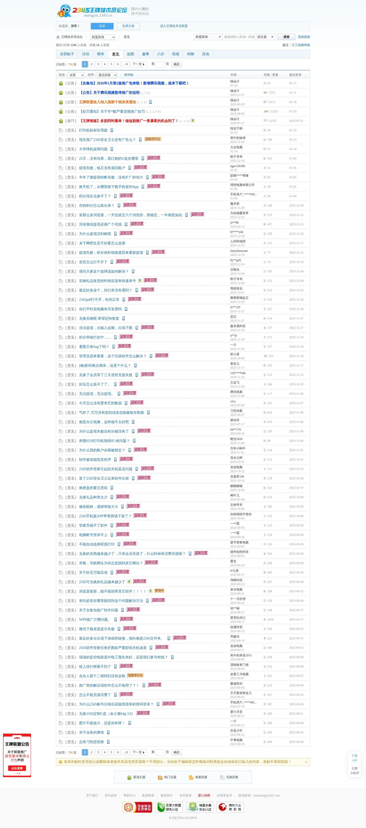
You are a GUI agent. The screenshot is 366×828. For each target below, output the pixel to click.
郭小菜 (234, 354)
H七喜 (234, 570)
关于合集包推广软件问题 (98, 610)
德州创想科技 (239, 552)
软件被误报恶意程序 (95, 460)
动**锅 (234, 608)
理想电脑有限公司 (242, 185)
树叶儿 (234, 495)
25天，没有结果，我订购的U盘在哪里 (109, 158)
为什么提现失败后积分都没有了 (104, 431)
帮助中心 (130, 795)
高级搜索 (304, 37)
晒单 (100, 54)
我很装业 (236, 288)
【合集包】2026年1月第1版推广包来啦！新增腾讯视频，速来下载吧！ (134, 83)
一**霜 (234, 523)
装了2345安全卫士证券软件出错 (104, 478)
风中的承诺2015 (241, 655)
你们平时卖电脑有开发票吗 (100, 309)
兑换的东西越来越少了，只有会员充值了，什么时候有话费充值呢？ (132, 554)
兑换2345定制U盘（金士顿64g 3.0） (107, 714)
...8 (126, 64)
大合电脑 (236, 147)
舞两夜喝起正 (239, 298)
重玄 (233, 561)
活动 (85, 54)
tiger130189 (237, 166)
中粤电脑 (236, 740)
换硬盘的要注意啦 (93, 488)
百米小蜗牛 (238, 448)
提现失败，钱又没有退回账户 (102, 168)
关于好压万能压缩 (93, 572)
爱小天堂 (236, 712)
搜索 (286, 37)
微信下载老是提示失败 (97, 629)
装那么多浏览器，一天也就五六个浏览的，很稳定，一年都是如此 (130, 215)
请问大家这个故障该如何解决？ (104, 271)
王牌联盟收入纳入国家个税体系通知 (107, 102)
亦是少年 (236, 730)
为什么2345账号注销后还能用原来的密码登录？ (116, 704)
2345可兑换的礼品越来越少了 (102, 582)
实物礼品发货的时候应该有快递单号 (107, 281)
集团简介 (167, 795)
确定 (177, 64)
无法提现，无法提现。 (97, 394)
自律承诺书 (224, 795)
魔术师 (234, 203)
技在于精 (236, 128)
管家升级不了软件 (93, 525)
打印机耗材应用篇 (93, 130)
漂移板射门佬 (239, 665)
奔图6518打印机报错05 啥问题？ (104, 441)
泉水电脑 (236, 589)
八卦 (160, 54)
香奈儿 (234, 363)
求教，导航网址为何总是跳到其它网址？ (111, 563)
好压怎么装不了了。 (95, 384)
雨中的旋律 (238, 138)
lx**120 (235, 307)
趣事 (145, 54)
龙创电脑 (236, 467)
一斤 (233, 345)
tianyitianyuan (239, 251)
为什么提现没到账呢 (95, 234)
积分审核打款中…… (95, 337)
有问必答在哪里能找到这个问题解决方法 (111, 601)
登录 (102, 26)
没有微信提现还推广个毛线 (100, 224)
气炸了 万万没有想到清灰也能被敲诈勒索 (111, 413)
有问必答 (111, 795)
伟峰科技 (236, 580)
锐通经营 (236, 627)
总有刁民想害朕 (91, 742)
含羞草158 (237, 476)
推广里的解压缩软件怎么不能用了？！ (109, 685)
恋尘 (233, 316)
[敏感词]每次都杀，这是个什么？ (105, 365)
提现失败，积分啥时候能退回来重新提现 (111, 253)
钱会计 (234, 81)
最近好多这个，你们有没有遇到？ (105, 290)
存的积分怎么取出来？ (97, 206)
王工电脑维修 (301, 45)
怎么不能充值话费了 (95, 695)
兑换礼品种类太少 (93, 497)
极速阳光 (236, 683)
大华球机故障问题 (93, 149)
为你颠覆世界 (239, 213)
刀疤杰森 (236, 410)
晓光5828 (236, 439)
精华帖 (128, 75)
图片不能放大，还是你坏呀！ (102, 723)
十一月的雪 (238, 599)
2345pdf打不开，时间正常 (99, 300)
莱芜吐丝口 (238, 617)
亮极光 (234, 636)
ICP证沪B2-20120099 (183, 818)
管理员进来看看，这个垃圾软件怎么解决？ (113, 356)
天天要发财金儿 (241, 693)
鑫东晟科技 (238, 326)
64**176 (235, 429)
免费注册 (128, 26)
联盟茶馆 (202, 37)
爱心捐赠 (204, 795)
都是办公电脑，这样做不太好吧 (104, 422)
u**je (233, 335)
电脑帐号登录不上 (93, 535)
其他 (205, 54)
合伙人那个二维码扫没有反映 (102, 676)
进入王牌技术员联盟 (174, 26)
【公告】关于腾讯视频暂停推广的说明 (109, 93)
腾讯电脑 (236, 392)
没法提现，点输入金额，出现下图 (105, 328)
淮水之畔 (236, 458)
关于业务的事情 (91, 732)
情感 (175, 54)
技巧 (70, 121)
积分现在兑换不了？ (95, 196)
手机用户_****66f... (243, 702)
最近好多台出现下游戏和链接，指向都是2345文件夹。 (121, 638)
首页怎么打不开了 (93, 262)
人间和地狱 (238, 241)
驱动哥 (234, 420)
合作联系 (185, 795)
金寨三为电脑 (239, 674)
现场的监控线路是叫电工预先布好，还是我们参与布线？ (123, 657)
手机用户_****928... (243, 194)
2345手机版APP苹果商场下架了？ (105, 516)
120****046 (238, 373)
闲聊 (190, 54)
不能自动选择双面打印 (97, 544)
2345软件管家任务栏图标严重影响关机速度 (113, 648)
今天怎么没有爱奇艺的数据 (100, 403)
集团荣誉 (148, 795)
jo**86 (234, 222)
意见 (127, 37)
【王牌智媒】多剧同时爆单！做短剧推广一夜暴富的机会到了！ (129, 121)
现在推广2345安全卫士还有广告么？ (107, 140)
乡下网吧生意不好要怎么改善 (102, 243)
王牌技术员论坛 (69, 37)
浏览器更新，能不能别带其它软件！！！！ (113, 591)
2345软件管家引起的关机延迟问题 (105, 469)
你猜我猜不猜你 (241, 514)
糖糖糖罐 (236, 486)
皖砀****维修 (239, 175)
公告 (70, 83)
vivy (233, 401)
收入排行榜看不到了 (95, 667)
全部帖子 (67, 54)
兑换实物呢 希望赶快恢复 (99, 318)
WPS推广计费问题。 (95, 620)
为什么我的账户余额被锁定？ (102, 450)
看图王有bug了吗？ (94, 347)
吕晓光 (234, 269)
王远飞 (234, 382)
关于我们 (92, 795)
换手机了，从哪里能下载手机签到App (109, 187)
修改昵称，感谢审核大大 (98, 507)
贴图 (130, 54)
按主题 (262, 37)
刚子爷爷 (236, 156)
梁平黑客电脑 (239, 542)
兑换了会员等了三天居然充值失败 (105, 375)
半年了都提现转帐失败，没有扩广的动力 (111, 177)
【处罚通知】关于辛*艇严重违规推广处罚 (112, 111)
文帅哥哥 (236, 505)
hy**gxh (235, 260)
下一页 (139, 64)
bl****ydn (236, 232)
